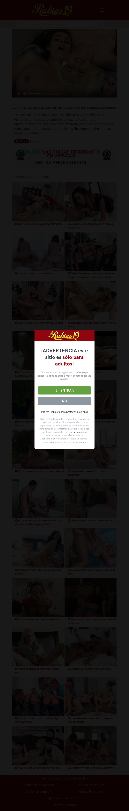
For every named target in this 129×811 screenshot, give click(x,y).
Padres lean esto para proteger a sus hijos (64, 411)
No (64, 401)
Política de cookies (74, 432)
